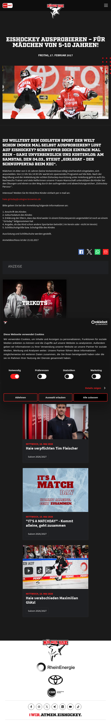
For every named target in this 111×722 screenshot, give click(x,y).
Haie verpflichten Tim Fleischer (52, 448)
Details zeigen (93, 388)
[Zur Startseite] (55, 11)
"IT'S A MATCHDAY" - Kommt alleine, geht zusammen (49, 523)
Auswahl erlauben (55, 397)
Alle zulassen (90, 397)
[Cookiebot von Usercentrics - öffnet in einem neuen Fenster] (93, 322)
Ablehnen (20, 397)
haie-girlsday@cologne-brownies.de (22, 199)
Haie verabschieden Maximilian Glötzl (52, 600)
